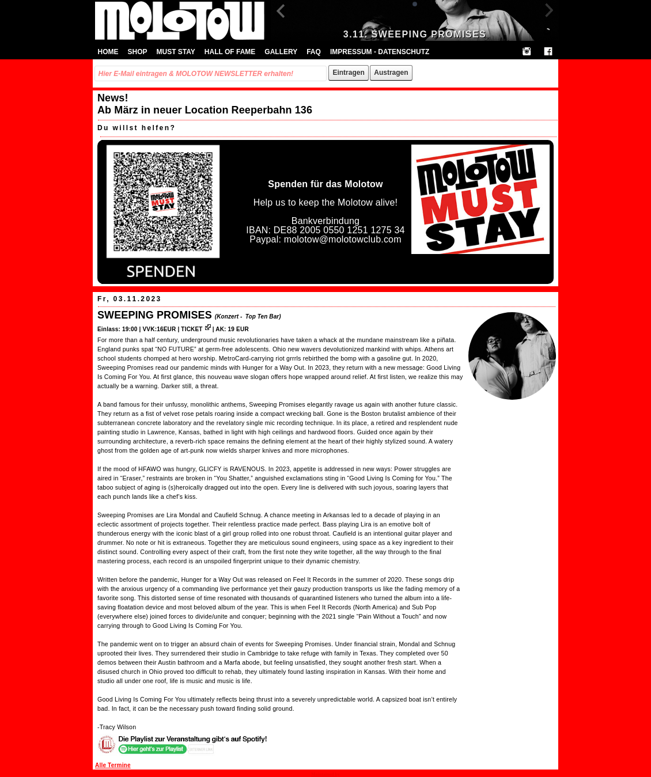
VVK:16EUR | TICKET (176, 329)
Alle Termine (113, 765)
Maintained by (325, 774)
